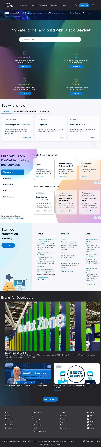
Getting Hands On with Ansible (91, 255)
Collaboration (65, 261)
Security (63, 239)
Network (63, 253)
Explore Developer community (12, 218)
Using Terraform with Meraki (92, 240)
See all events (50, 399)
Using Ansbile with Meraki (92, 269)
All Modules (67, 271)
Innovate (76, 66)
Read (24, 66)
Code (25, 93)
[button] (98, 144)
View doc (48, 211)
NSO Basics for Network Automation (44, 254)
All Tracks (43, 279)
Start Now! (8, 245)
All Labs (91, 284)
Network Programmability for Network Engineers (46, 240)
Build (76, 93)
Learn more (40, 176)
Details (93, 137)
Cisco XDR (40, 266)
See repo (27, 137)
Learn (72, 211)
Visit (61, 137)
